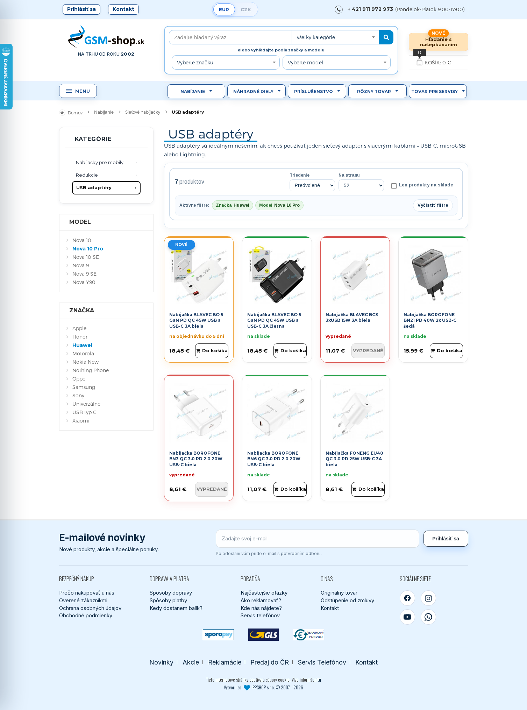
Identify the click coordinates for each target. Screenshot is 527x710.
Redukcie (87, 175)
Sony (78, 395)
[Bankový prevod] (309, 634)
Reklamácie (224, 662)
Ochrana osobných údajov (90, 608)
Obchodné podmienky (85, 615)
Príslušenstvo (313, 91)
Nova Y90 (83, 282)
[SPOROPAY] (218, 635)
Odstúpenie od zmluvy (347, 600)
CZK (246, 9)
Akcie (191, 662)
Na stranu (349, 175)
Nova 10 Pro (87, 249)
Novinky (161, 662)
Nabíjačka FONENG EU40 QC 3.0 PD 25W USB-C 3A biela (354, 459)
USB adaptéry (94, 187)
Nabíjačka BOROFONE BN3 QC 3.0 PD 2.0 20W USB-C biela (195, 459)
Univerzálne (86, 404)
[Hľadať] (386, 37)
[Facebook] (407, 598)
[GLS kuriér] (263, 634)
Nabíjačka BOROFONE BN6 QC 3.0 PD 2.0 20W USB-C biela (273, 459)
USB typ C (84, 412)
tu (319, 679)
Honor (79, 337)
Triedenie (299, 175)
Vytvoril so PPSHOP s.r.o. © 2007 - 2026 (263, 687)
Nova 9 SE (84, 274)
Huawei (82, 345)
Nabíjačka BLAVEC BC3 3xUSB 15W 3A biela (352, 317)
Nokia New (85, 362)
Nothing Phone (90, 370)
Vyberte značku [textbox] (195, 62)
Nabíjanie (192, 91)
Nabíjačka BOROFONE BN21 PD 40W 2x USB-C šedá (430, 320)
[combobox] (335, 37)
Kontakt (123, 9)
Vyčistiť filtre (433, 205)
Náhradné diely (253, 91)
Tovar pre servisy (434, 91)
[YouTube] (407, 617)
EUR (224, 9)
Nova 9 (80, 265)
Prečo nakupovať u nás (86, 592)
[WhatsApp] (428, 617)
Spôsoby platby (168, 600)
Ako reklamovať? (261, 600)
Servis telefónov (260, 615)
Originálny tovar (339, 592)
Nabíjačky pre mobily (99, 162)
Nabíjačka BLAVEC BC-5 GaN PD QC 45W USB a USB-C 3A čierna (274, 320)
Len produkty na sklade (422, 185)
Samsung (83, 387)
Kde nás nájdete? (261, 608)
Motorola (83, 353)
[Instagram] (428, 598)
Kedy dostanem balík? (176, 608)
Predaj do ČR (269, 662)
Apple (79, 328)
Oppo (79, 379)
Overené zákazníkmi (83, 600)
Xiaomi (81, 421)
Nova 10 (81, 240)
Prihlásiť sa (81, 9)
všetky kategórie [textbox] (316, 37)
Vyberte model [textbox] (305, 62)
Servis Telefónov (322, 662)
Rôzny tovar (374, 91)
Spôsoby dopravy (171, 592)
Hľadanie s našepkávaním (438, 41)
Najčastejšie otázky (264, 592)
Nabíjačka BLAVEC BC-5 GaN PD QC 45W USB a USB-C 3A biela (196, 320)
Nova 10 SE (85, 257)
